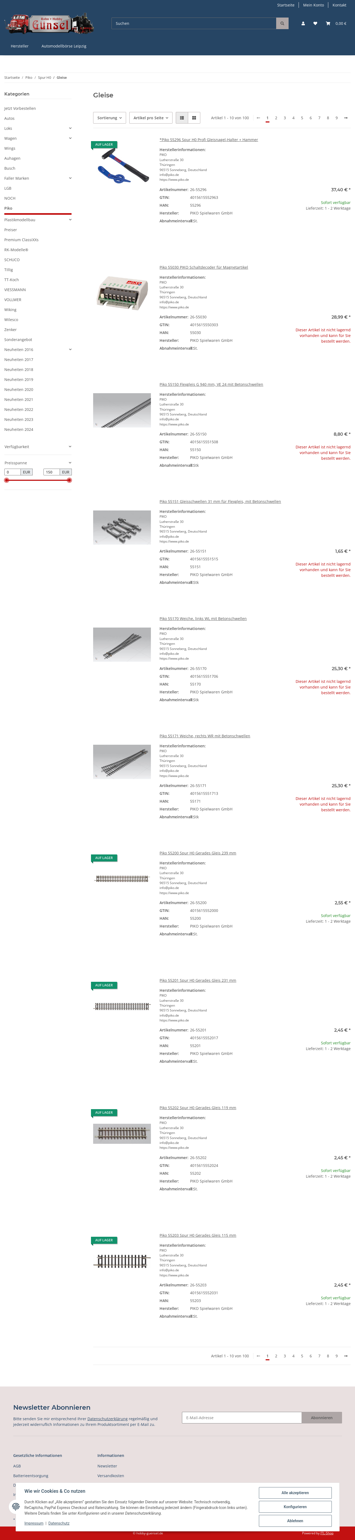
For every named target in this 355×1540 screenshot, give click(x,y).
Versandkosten (110, 1475)
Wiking (10, 309)
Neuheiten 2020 (18, 389)
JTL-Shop (326, 1533)
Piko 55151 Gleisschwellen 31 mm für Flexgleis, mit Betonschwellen (220, 501)
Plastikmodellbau (19, 219)
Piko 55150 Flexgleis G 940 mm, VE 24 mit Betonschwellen (211, 384)
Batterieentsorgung (30, 1475)
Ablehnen (295, 1521)
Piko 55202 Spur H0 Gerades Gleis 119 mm (198, 1107)
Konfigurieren (295, 1507)
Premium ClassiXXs (21, 239)
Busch (9, 168)
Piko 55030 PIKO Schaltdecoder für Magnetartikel (204, 267)
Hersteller (20, 46)
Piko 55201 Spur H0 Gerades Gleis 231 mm (198, 980)
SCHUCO (12, 259)
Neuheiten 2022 (18, 409)
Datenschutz (58, 1523)
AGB (17, 1466)
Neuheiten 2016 (18, 349)
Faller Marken (16, 178)
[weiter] (346, 117)
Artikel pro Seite (149, 117)
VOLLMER (12, 299)
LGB (7, 188)
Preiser (10, 229)
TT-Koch (11, 279)
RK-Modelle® (16, 249)
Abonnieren (322, 1417)
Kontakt (339, 5)
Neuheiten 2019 (18, 379)
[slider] (6, 480)
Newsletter (107, 1466)
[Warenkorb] (336, 23)
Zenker (10, 329)
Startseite (286, 5)
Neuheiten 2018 (18, 369)
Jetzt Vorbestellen (20, 108)
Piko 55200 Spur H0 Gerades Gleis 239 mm (198, 853)
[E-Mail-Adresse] (242, 1417)
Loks (8, 128)
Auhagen (12, 158)
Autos (9, 118)
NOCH (9, 198)
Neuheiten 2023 (18, 419)
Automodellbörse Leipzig (64, 46)
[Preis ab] (12, 472)
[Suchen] (193, 23)
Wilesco (11, 319)
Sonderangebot (18, 339)
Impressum (34, 1523)
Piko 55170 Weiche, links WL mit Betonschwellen (203, 618)
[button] (303, 23)
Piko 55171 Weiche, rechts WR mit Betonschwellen (205, 735)
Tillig (8, 269)
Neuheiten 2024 (18, 429)
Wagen (10, 138)
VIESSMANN (15, 289)
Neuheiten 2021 (18, 399)
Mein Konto (313, 5)
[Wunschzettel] (315, 23)
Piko (8, 208)
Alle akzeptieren (295, 1493)
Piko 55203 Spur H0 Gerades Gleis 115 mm (198, 1235)
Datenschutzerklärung (107, 1418)
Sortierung (107, 117)
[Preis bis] (51, 472)
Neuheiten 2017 (18, 359)
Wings (9, 148)
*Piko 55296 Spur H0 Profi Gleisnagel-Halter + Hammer (209, 139)
